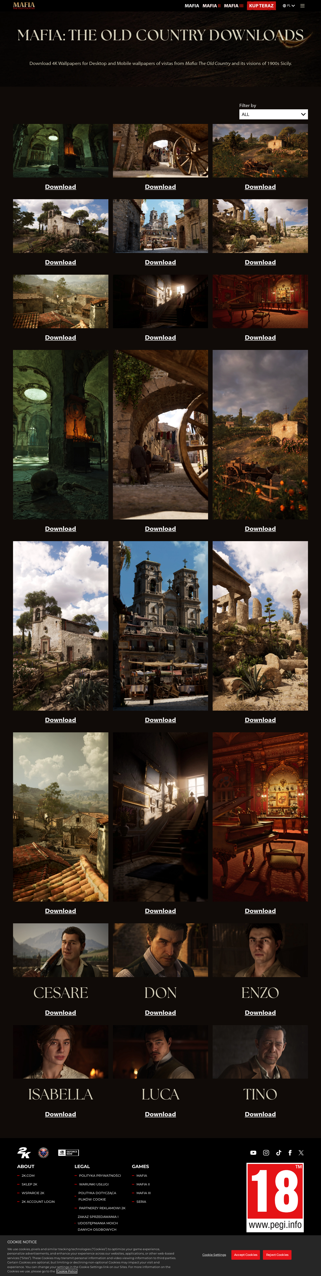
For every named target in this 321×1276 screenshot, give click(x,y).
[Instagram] (266, 1152)
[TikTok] (279, 1152)
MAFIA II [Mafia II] (212, 5)
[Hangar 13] (43, 1152)
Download (60, 187)
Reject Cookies (277, 1255)
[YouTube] (253, 1152)
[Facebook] (290, 1152)
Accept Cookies (245, 1255)
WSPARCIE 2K (33, 1193)
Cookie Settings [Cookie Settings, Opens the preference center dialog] (214, 1255)
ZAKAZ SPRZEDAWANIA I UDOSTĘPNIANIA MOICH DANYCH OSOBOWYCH (98, 1223)
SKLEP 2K (29, 1184)
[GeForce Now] (68, 1152)
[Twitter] (301, 1152)
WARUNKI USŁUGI (94, 1184)
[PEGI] (275, 1197)
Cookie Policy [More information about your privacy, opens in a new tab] (67, 1271)
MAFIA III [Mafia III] (233, 5)
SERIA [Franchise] (141, 1202)
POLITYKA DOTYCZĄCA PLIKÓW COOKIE (97, 1196)
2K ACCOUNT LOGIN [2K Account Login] (38, 1202)
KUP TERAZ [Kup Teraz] (261, 5)
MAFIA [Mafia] (192, 5)
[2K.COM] (24, 1152)
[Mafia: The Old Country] (24, 5)
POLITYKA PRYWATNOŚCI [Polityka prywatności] (100, 1176)
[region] (160, 1255)
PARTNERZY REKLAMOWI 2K (102, 1208)
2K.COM (28, 1176)
